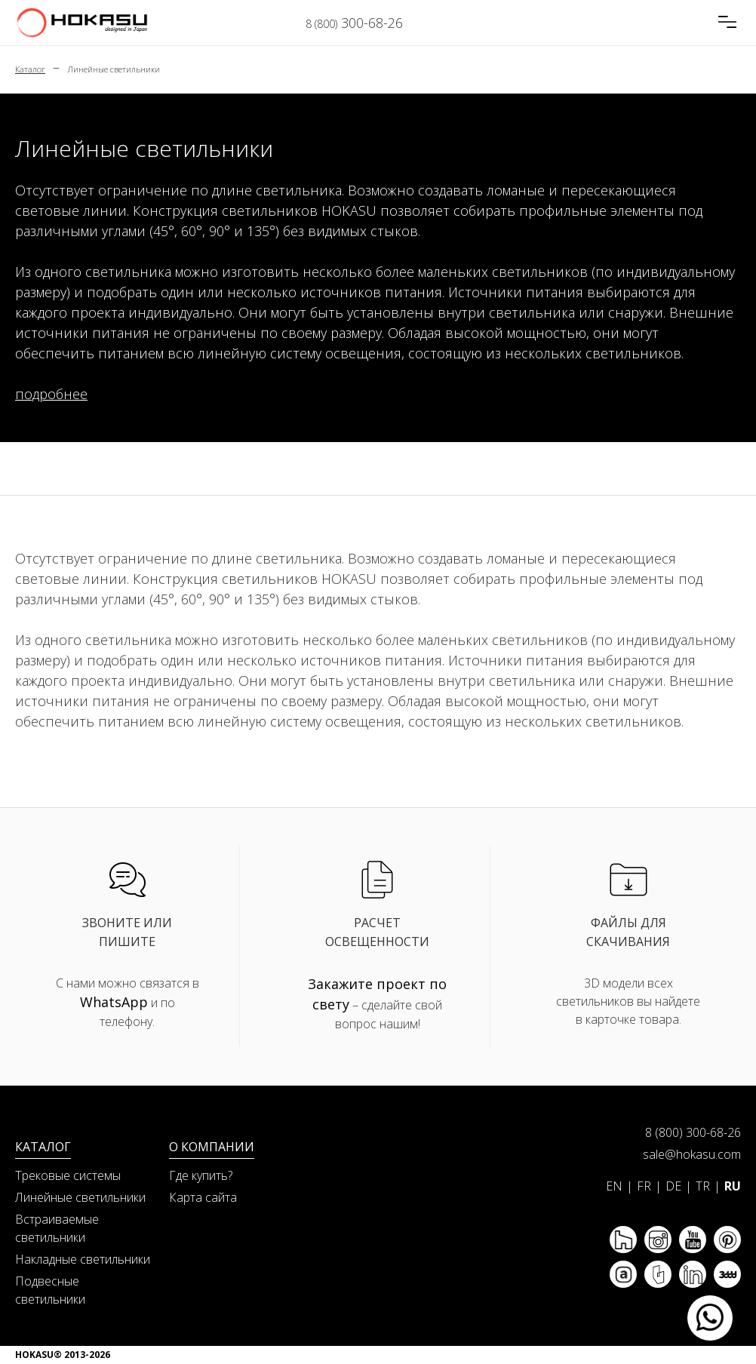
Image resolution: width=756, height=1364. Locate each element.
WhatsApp (114, 1002)
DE (673, 1186)
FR (644, 1186)
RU (732, 1186)
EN (614, 1186)
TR (703, 1186)
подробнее (51, 394)
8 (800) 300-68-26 (693, 1132)
